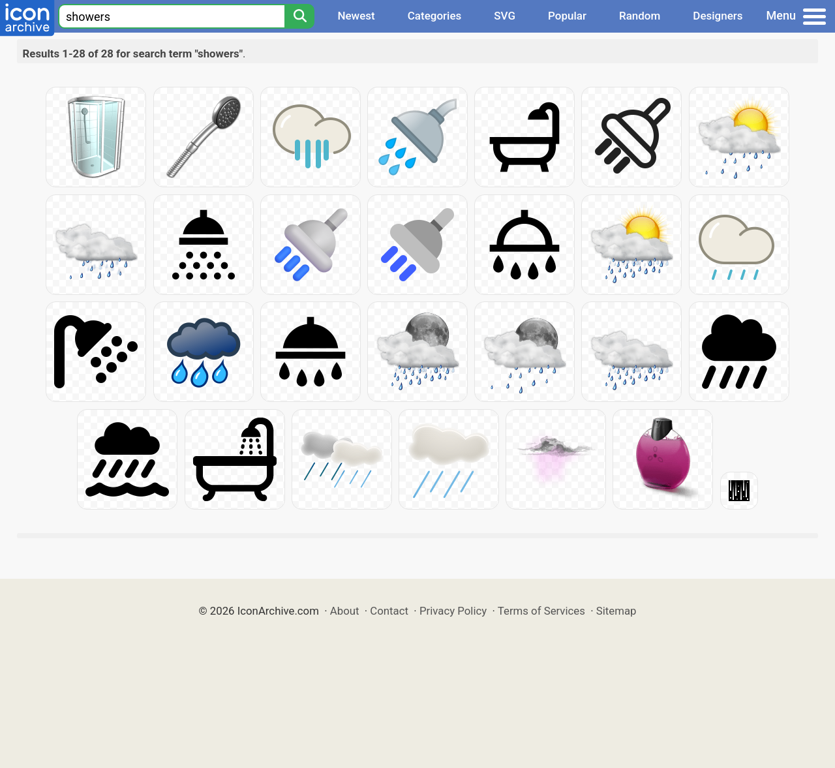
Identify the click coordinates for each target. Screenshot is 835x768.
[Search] (299, 16)
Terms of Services (541, 610)
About (344, 610)
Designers (717, 15)
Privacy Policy (453, 610)
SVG (504, 15)
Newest (355, 15)
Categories (435, 15)
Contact (389, 610)
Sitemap (616, 610)
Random (639, 15)
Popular (567, 15)
